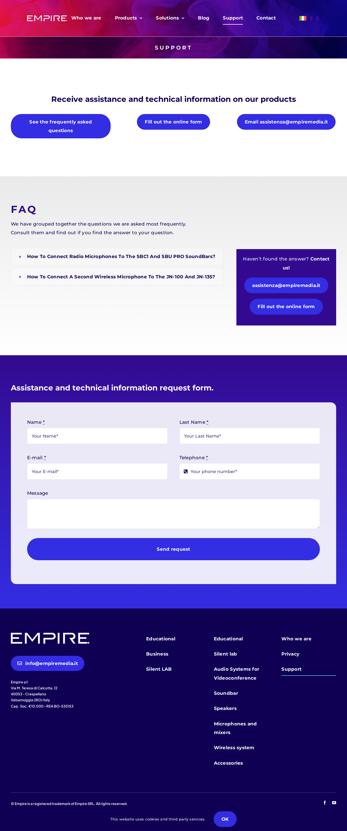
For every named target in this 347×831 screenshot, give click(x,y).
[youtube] (334, 803)
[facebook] (325, 803)
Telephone (193, 457)
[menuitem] (303, 18)
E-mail (36, 457)
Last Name (194, 422)
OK (225, 819)
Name (36, 422)
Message (37, 493)
